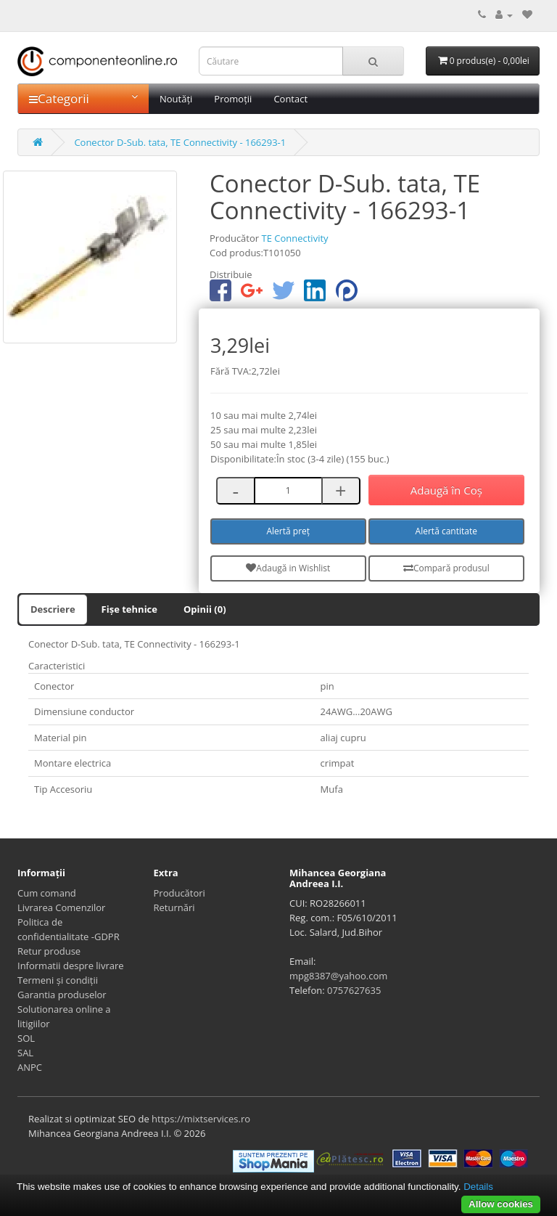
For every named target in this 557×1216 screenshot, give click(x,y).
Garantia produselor (62, 994)
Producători (179, 892)
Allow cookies (501, 1204)
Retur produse (49, 951)
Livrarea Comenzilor (61, 907)
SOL (26, 1038)
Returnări (174, 907)
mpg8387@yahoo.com (338, 975)
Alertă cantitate (446, 531)
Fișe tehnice (129, 609)
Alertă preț (288, 531)
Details (478, 1186)
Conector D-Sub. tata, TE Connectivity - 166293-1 (180, 142)
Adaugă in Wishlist (288, 568)
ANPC (29, 1067)
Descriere (52, 609)
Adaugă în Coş (446, 490)
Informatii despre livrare (70, 965)
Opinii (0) (204, 609)
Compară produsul (446, 568)
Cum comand (46, 892)
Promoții (233, 98)
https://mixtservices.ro (201, 1118)
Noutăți (176, 98)
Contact (290, 98)
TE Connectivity (294, 238)
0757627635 (354, 990)
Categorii (83, 98)
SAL (25, 1052)
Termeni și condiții (57, 980)
